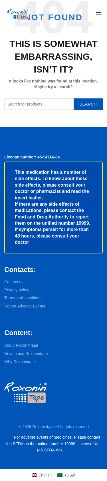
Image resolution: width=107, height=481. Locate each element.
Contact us (13, 282)
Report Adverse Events (24, 306)
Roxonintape (43, 426)
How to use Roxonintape (26, 353)
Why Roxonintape (20, 362)
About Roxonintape (21, 345)
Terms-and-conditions (23, 298)
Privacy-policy (16, 290)
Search (88, 104)
